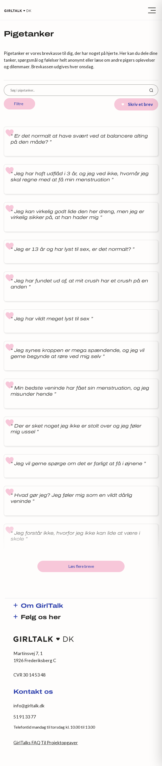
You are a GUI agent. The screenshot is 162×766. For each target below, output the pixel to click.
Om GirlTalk (42, 606)
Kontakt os (33, 692)
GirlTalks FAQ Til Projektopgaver (45, 742)
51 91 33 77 (24, 716)
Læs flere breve (81, 566)
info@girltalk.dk (28, 705)
